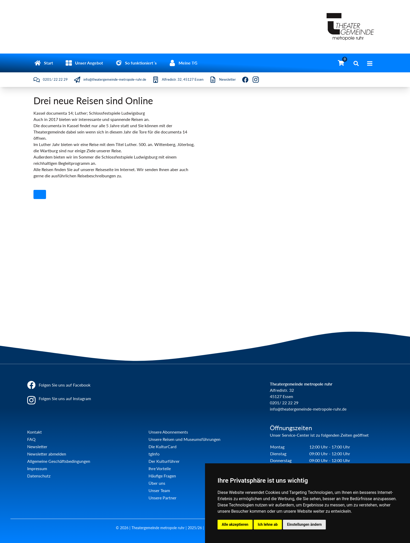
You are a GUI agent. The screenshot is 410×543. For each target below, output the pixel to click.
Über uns (157, 483)
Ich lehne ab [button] (268, 524)
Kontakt (34, 431)
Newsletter (37, 446)
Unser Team (159, 490)
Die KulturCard (162, 446)
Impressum (37, 468)
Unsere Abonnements (168, 431)
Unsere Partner (162, 497)
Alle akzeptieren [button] (235, 524)
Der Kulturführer (164, 461)
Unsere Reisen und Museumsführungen (184, 439)
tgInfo (154, 453)
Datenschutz (38, 475)
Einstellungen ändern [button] (304, 524)
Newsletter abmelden (46, 453)
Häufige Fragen (162, 475)
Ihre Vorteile (160, 468)
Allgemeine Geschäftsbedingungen (58, 461)
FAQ (31, 439)
